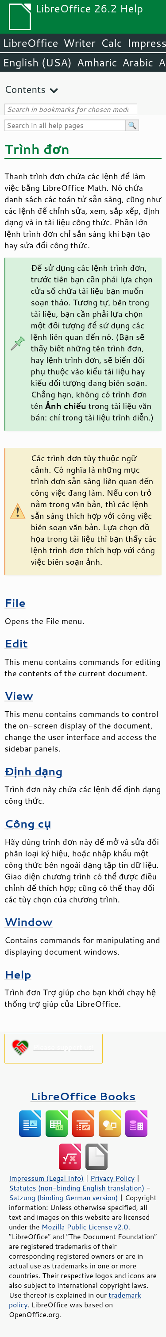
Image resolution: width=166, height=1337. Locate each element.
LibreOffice (30, 42)
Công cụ (27, 823)
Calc (111, 42)
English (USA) (37, 62)
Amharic (97, 62)
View (18, 695)
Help (17, 974)
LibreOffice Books (83, 1096)
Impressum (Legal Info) (46, 1178)
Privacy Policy (112, 1178)
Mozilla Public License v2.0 (85, 1227)
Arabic (137, 62)
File (15, 602)
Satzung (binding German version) (63, 1197)
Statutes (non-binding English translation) (76, 1188)
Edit (16, 643)
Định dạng (33, 771)
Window (28, 921)
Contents (25, 89)
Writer (79, 42)
